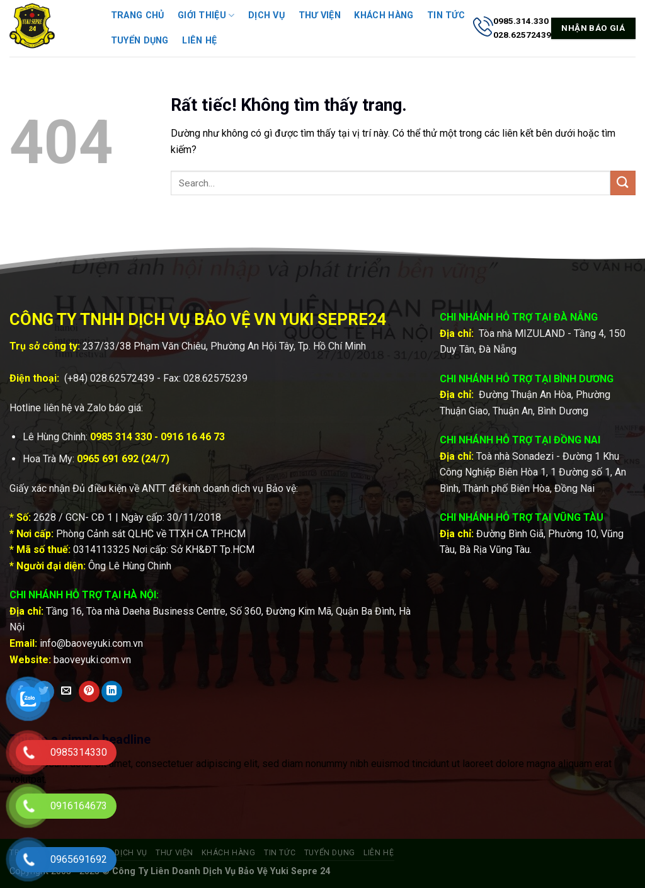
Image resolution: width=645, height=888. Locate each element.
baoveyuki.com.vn (92, 660)
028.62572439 (122, 378)
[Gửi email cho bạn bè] (66, 691)
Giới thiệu (206, 15)
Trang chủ (137, 15)
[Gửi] (623, 183)
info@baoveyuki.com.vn (91, 643)
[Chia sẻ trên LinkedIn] (111, 691)
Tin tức (446, 15)
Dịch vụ (266, 15)
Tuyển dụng (140, 40)
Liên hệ (199, 40)
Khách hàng (383, 15)
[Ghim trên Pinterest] (89, 691)
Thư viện (320, 15)
